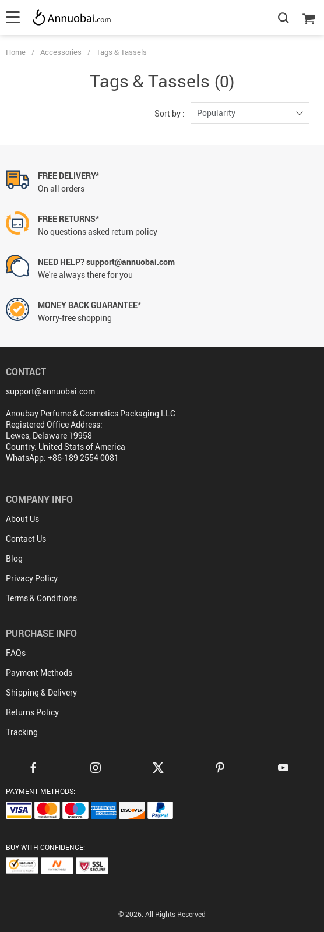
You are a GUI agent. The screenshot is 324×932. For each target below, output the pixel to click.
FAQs (16, 652)
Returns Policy (32, 712)
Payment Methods (39, 672)
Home (16, 52)
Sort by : (169, 113)
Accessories (61, 52)
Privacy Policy (32, 578)
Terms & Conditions (41, 597)
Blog (14, 558)
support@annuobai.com (50, 391)
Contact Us (26, 538)
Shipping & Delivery (41, 692)
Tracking (22, 731)
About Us (22, 518)
